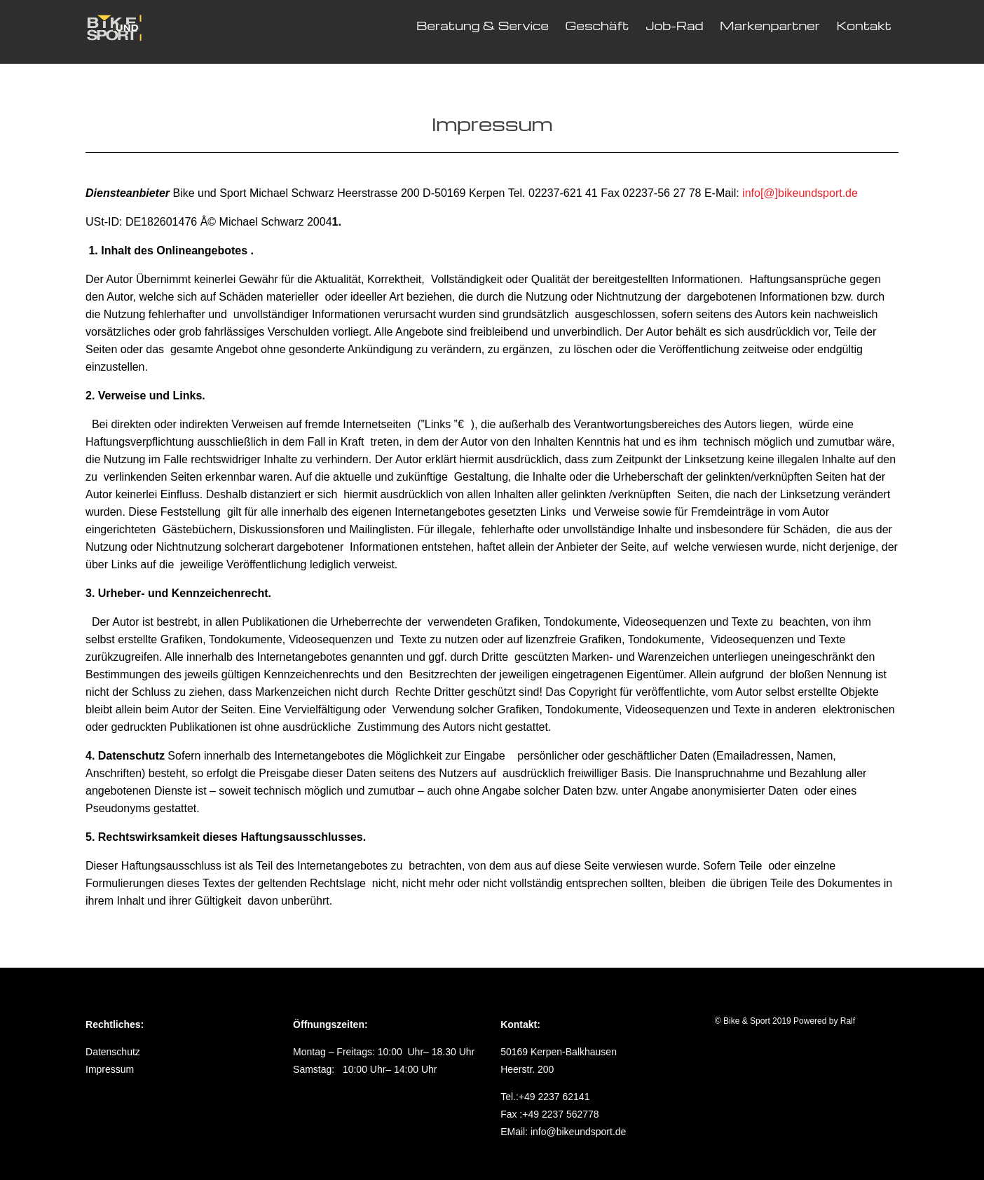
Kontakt (863, 25)
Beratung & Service (482, 25)
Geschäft (597, 25)
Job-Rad (674, 25)
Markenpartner (770, 25)
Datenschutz (113, 1051)
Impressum (110, 1069)
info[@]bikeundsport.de (800, 193)
